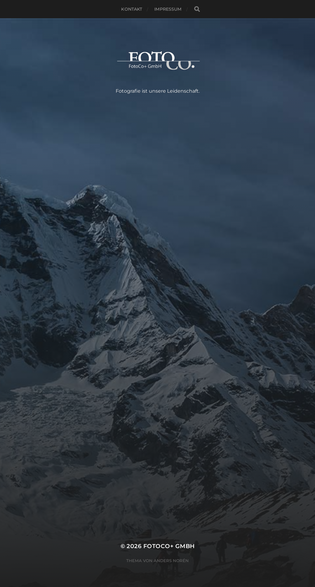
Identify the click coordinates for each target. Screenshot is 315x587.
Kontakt (131, 9)
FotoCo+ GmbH (169, 546)
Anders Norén (171, 560)
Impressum (167, 9)
